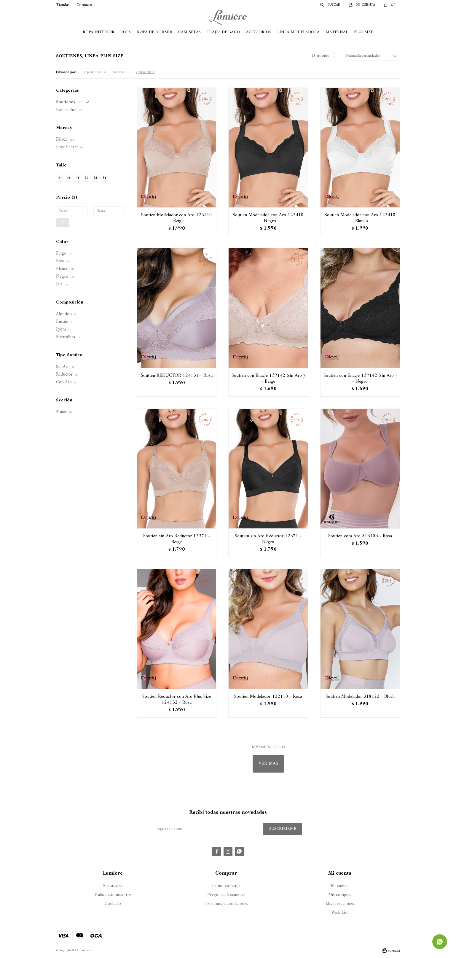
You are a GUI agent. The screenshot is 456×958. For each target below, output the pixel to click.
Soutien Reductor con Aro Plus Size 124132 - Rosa (176, 700)
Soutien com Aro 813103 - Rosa (360, 536)
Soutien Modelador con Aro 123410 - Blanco (360, 218)
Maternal (337, 32)
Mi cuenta (339, 886)
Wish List (339, 913)
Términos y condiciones (226, 904)
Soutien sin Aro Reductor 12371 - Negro (268, 539)
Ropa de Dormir (154, 32)
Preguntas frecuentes (226, 895)
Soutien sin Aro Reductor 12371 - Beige (176, 539)
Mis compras (339, 895)
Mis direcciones (340, 904)
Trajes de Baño (223, 32)
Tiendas (63, 5)
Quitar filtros (145, 72)
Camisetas (189, 32)
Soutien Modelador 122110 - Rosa (268, 697)
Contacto (84, 5)
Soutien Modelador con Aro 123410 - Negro (268, 218)
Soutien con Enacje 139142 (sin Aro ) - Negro (360, 379)
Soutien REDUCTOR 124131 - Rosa (177, 376)
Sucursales (112, 886)
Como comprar (226, 886)
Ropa (125, 32)
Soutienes (119, 72)
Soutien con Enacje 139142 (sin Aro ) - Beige (268, 379)
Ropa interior (92, 72)
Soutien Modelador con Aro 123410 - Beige (176, 218)
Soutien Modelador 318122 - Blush (360, 697)
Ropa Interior (98, 32)
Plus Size (363, 32)
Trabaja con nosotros (113, 895)
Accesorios (258, 32)
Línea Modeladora (298, 32)
